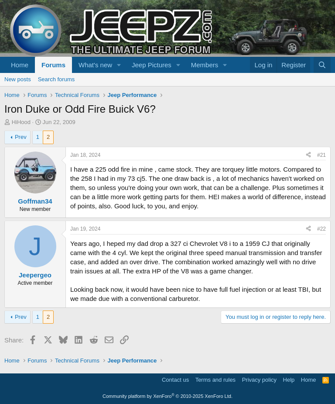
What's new (95, 65)
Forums (53, 65)
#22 (321, 229)
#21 (321, 155)
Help (289, 379)
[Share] (308, 155)
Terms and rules (215, 379)
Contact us (175, 379)
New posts (17, 79)
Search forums (56, 79)
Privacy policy (259, 379)
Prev (21, 137)
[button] (119, 65)
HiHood (21, 122)
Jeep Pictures (151, 65)
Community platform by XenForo (167, 396)
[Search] (322, 65)
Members (205, 65)
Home (19, 65)
